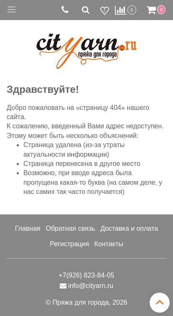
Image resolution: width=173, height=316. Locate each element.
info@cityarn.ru (90, 285)
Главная (28, 228)
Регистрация (69, 243)
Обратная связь (70, 228)
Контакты (108, 243)
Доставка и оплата (129, 228)
